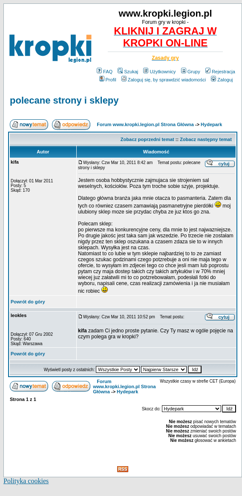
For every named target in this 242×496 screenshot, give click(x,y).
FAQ (104, 71)
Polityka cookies (26, 480)
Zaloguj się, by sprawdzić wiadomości (163, 79)
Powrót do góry (28, 301)
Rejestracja (220, 71)
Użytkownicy (159, 71)
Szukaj (128, 71)
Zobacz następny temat (206, 139)
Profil (107, 79)
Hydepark (211, 124)
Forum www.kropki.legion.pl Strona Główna (145, 124)
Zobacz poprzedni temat (147, 139)
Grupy (190, 71)
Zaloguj (222, 79)
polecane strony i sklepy (64, 100)
